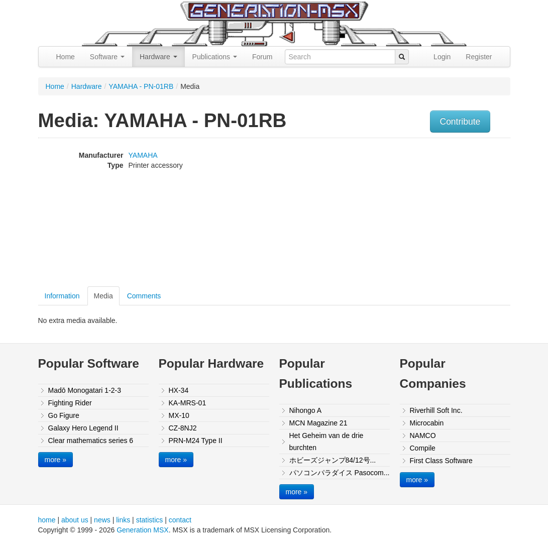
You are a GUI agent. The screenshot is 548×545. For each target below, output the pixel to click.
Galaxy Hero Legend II (83, 428)
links (123, 520)
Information (62, 296)
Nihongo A (305, 410)
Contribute (460, 122)
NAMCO (423, 435)
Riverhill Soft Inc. (436, 410)
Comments (144, 296)
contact (180, 520)
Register (479, 57)
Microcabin (427, 423)
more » (56, 460)
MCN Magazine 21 (318, 423)
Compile (422, 448)
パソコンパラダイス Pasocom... (339, 473)
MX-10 (179, 415)
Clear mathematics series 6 (91, 441)
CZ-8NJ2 (183, 428)
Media (103, 296)
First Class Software (441, 461)
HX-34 (179, 390)
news (102, 520)
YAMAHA (143, 155)
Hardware (158, 57)
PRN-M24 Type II (196, 441)
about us (74, 520)
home (47, 520)
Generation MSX (143, 530)
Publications (214, 57)
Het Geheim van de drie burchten (326, 441)
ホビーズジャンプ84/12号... (332, 460)
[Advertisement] (444, 213)
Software (107, 57)
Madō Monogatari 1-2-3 (85, 390)
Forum (262, 57)
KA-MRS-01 (187, 403)
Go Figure (63, 415)
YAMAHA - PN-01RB (140, 86)
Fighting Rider (70, 403)
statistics (149, 520)
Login (442, 57)
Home (65, 57)
